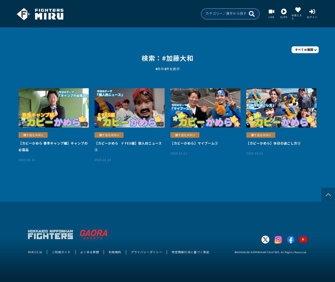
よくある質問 (89, 252)
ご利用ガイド (61, 252)
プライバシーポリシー (146, 252)
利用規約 (115, 252)
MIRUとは (35, 252)
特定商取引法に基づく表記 (190, 252)
